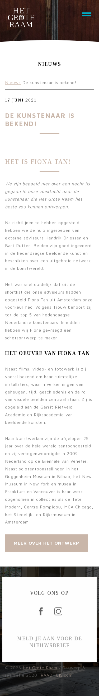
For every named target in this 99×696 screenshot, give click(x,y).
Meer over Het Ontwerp (46, 544)
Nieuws (13, 84)
